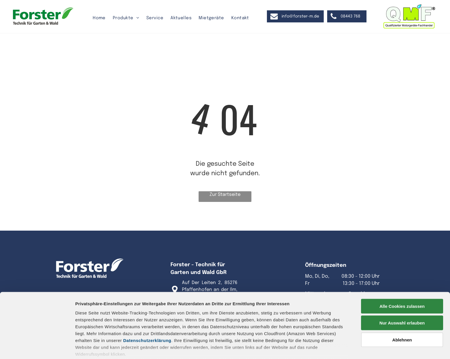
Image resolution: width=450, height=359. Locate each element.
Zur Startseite (225, 194)
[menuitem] (100, 18)
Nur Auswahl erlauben (402, 291)
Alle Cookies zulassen (402, 275)
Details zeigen (305, 347)
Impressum (87, 332)
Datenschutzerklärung (147, 309)
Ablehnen (402, 308)
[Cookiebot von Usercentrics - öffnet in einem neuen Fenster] (37, 347)
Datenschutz (117, 332)
